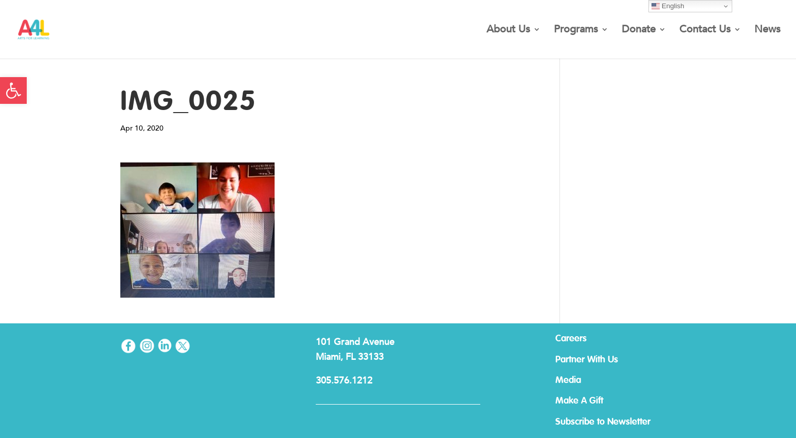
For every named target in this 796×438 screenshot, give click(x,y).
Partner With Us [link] (586, 359)
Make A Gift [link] (579, 401)
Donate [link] (639, 31)
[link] (13, 90)
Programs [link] (576, 31)
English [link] (668, 6)
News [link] (767, 31)
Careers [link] (571, 338)
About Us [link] (508, 31)
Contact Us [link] (705, 31)
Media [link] (568, 380)
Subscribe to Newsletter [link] (602, 422)
